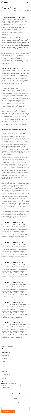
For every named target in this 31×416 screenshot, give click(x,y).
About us (4, 358)
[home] (4, 2)
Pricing (3, 361)
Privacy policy (5, 374)
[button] (27, 2)
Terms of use (5, 372)
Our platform (5, 356)
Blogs (3, 367)
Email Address (5, 405)
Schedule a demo (6, 364)
